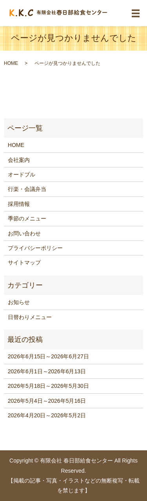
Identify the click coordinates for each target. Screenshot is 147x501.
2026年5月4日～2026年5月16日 (47, 401)
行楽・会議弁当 (27, 189)
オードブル (21, 174)
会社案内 (19, 160)
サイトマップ (24, 262)
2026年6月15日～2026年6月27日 (48, 356)
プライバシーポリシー (35, 248)
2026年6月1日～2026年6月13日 (47, 371)
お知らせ (19, 302)
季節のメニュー (27, 218)
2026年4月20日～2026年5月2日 (47, 415)
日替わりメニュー (30, 317)
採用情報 (19, 204)
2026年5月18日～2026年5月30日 (48, 386)
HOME (11, 63)
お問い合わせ (24, 233)
